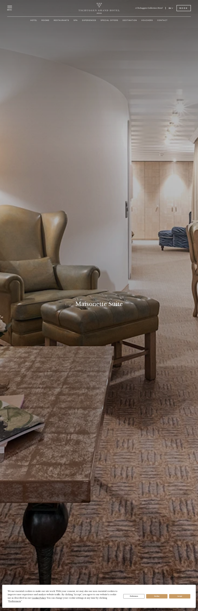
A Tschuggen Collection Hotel (148, 8)
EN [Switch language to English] (171, 8)
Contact (162, 20)
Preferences (134, 596)
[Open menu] (9, 8)
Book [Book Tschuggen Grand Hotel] (184, 8)
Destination (130, 20)
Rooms (45, 20)
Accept (179, 596)
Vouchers (147, 20)
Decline (157, 596)
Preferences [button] (15, 601)
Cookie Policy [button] (39, 598)
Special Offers (109, 20)
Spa (76, 20)
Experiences (89, 20)
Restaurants (61, 20)
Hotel (33, 20)
